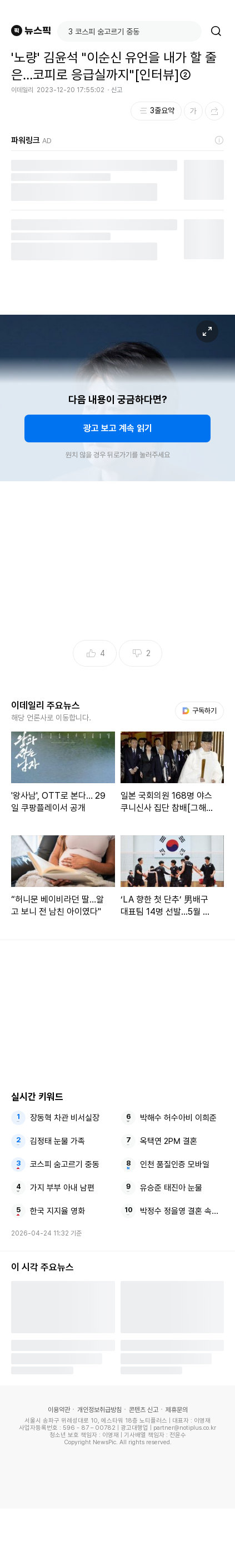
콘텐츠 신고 (143, 1410)
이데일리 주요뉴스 (45, 705)
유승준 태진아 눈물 (171, 1188)
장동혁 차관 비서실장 (64, 1118)
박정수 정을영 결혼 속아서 (182, 1211)
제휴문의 (177, 1410)
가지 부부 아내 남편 (62, 1188)
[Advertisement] (118, 1531)
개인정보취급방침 (99, 1410)
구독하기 (199, 711)
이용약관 (59, 1410)
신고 (116, 90)
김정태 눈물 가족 (57, 1141)
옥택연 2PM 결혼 (168, 1141)
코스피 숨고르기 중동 (64, 1164)
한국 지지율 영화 (57, 1211)
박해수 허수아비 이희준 (178, 1118)
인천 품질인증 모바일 (174, 1164)
